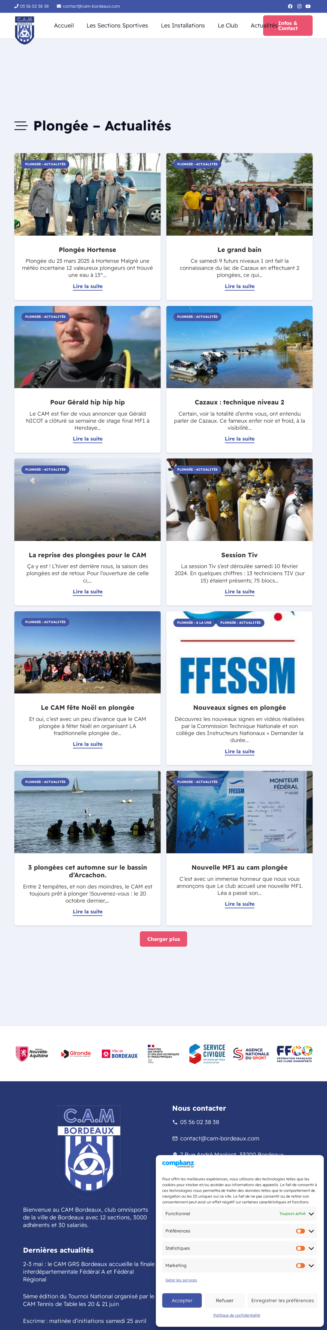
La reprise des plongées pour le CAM (87, 555)
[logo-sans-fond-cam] (24, 30)
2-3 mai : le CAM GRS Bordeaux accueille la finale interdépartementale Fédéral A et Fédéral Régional (89, 1271)
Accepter (182, 1300)
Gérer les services (181, 1280)
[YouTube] (308, 6)
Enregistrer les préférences (282, 1300)
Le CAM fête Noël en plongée (87, 707)
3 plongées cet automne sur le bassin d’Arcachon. (87, 871)
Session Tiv (239, 555)
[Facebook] (290, 6)
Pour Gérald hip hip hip (87, 402)
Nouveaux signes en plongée (239, 707)
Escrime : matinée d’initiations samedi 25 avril (84, 1321)
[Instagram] (299, 6)
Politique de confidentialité (236, 1315)
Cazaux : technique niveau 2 (239, 402)
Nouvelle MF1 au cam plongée (240, 867)
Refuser (225, 1300)
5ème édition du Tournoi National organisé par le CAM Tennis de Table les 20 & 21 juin (88, 1300)
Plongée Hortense (87, 249)
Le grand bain (239, 249)
